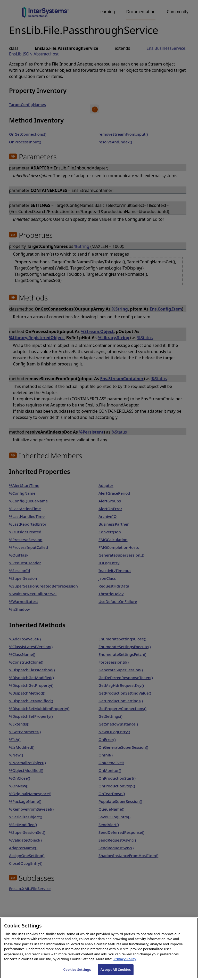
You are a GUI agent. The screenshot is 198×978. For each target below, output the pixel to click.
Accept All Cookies (116, 972)
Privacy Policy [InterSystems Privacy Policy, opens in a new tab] (124, 961)
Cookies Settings (77, 972)
